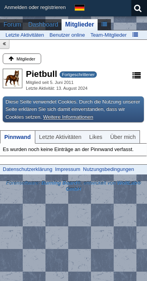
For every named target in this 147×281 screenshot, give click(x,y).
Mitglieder (79, 24)
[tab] (17, 137)
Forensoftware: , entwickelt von (73, 186)
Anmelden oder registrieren (35, 7)
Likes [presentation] (95, 137)
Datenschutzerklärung (27, 169)
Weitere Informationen (68, 117)
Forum (12, 24)
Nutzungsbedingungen (108, 169)
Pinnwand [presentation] (17, 137)
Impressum (67, 169)
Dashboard (43, 24)
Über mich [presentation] (123, 137)
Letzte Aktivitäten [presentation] (60, 137)
